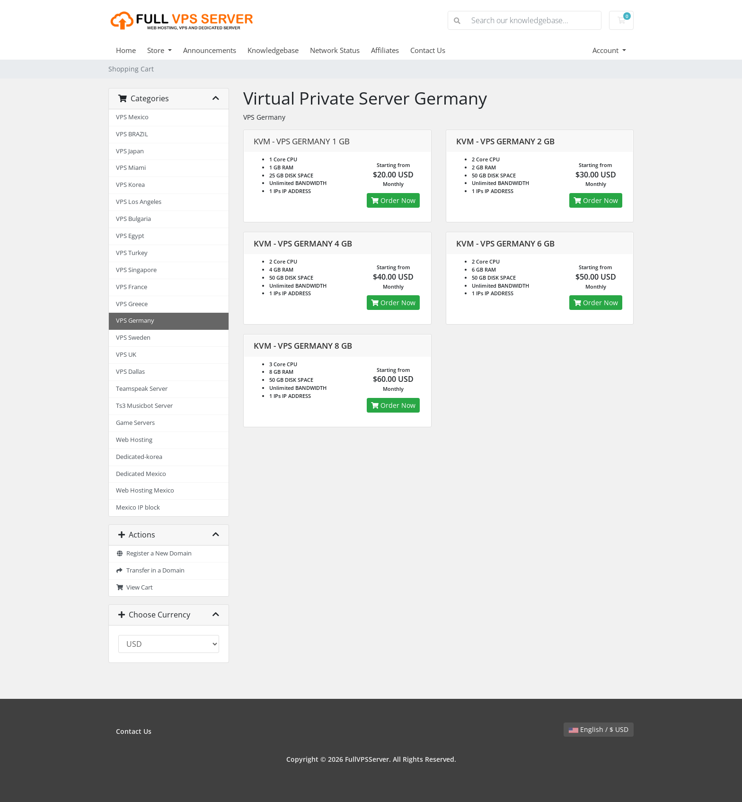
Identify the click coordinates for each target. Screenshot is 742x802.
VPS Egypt (130, 236)
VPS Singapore (136, 270)
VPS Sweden (133, 338)
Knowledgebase (273, 50)
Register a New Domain (154, 553)
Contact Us (427, 50)
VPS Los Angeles (138, 202)
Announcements (209, 50)
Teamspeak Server (142, 389)
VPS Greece (132, 304)
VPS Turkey (132, 253)
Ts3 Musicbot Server (144, 406)
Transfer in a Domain (150, 570)
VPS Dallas (130, 372)
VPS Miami (131, 168)
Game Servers (135, 423)
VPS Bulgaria (133, 219)
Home (126, 50)
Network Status (335, 50)
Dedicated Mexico (141, 474)
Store (156, 50)
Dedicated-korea (139, 457)
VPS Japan (130, 151)
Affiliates (385, 50)
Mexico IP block (138, 507)
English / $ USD (598, 729)
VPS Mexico (132, 117)
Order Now (393, 200)
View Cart (134, 587)
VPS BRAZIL (132, 134)
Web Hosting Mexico (145, 490)
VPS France (131, 287)
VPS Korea (130, 185)
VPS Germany (135, 321)
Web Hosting (134, 440)
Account (606, 50)
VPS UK (126, 355)
